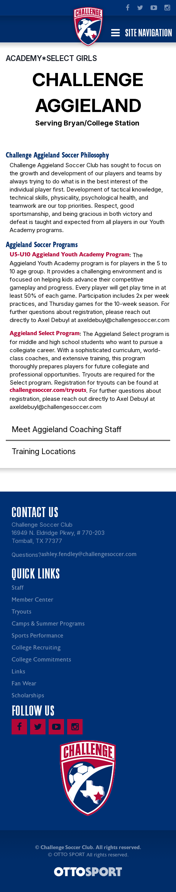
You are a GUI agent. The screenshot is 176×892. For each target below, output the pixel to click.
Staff (18, 588)
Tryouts (21, 612)
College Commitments (41, 659)
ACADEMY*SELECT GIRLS (51, 58)
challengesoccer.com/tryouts (48, 390)
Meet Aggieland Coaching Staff (67, 429)
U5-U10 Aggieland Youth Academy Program (69, 254)
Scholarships (28, 695)
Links (18, 671)
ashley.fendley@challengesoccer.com (89, 554)
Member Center (32, 600)
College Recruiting (36, 647)
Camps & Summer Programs (48, 624)
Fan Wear (24, 683)
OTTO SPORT (69, 854)
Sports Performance (37, 636)
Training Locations (44, 451)
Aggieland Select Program (45, 333)
